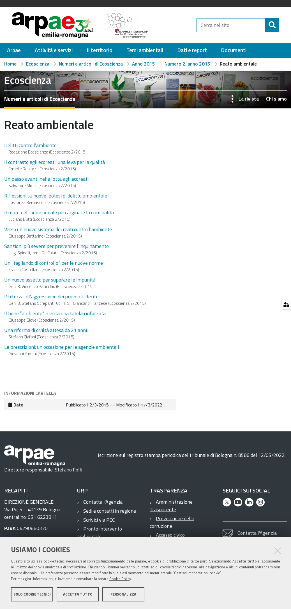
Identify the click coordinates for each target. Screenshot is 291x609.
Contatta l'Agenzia (103, 504)
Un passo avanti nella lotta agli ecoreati (46, 181)
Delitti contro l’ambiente (30, 148)
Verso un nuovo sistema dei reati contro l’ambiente (58, 232)
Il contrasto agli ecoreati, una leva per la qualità (54, 164)
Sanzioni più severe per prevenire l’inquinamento (56, 248)
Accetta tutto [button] (78, 594)
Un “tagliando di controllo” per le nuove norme (53, 265)
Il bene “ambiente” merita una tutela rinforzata (55, 316)
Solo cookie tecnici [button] (32, 594)
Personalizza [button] (123, 594)
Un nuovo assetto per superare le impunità (49, 282)
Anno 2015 (143, 66)
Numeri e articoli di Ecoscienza (91, 66)
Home (10, 66)
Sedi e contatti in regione (109, 513)
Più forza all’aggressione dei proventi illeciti (50, 299)
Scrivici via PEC (99, 522)
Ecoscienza (37, 66)
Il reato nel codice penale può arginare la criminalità (59, 215)
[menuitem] (14, 52)
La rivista (249, 101)
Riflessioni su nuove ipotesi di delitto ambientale (55, 198)
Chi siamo (276, 101)
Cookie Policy (120, 579)
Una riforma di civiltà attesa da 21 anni (45, 332)
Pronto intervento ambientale (99, 535)
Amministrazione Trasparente (171, 508)
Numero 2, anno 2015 (187, 66)
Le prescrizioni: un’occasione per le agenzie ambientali (61, 349)
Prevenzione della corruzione (172, 524)
